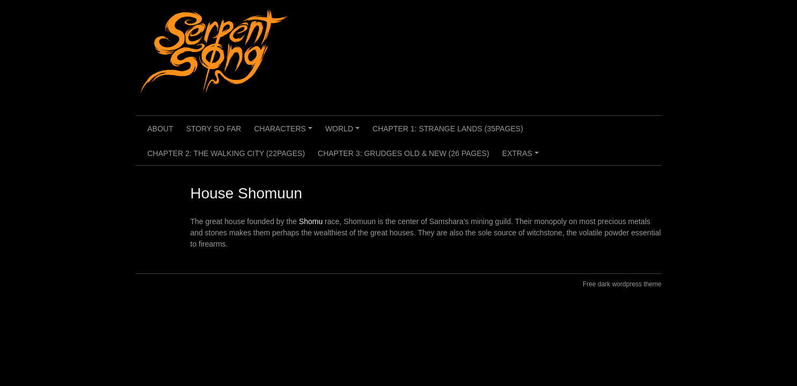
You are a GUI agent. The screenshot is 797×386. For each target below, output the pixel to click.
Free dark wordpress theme (622, 284)
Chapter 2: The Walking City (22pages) (226, 153)
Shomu (311, 221)
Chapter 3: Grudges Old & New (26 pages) (403, 153)
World (344, 132)
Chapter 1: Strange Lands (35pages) (447, 128)
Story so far (214, 128)
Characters (284, 132)
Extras (522, 157)
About (160, 128)
